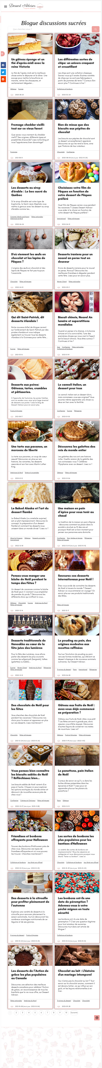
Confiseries (71, 152)
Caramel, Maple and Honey (19, 217)
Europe (20, 89)
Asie (58, 347)
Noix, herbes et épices (74, 538)
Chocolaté (61, 152)
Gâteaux (13, 89)
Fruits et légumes (16, 411)
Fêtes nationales (37, 217)
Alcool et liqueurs (16, 538)
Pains (75, 669)
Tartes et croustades (32, 472)
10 (67, 1012)
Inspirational (61, 218)
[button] (2, 53)
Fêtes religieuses (74, 218)
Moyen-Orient (62, 281)
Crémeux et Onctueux (27, 800)
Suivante (74, 1012)
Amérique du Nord (16, 218)
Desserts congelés (38, 538)
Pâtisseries (78, 411)
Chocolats (14, 281)
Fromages (13, 152)
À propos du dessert (64, 669)
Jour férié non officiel (35, 862)
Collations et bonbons (65, 89)
